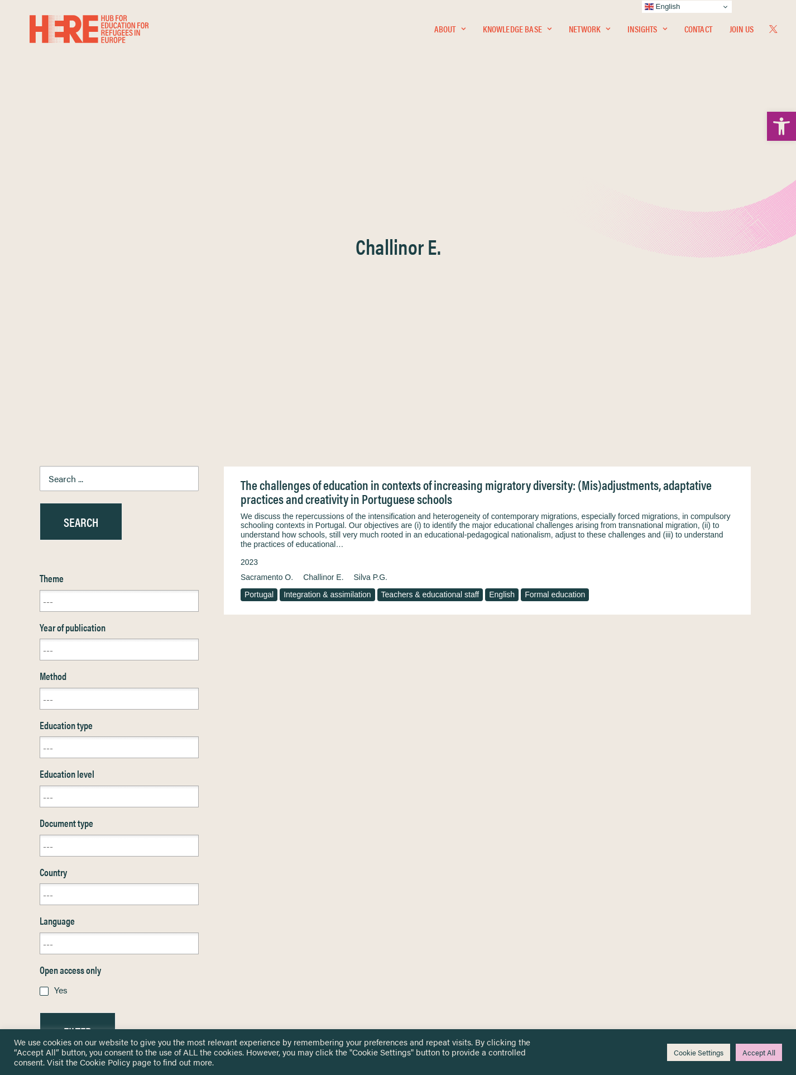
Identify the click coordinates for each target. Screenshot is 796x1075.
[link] (781, 126)
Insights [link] (646, 31)
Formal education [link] (555, 325)
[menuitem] (449, 32)
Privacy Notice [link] (431, 876)
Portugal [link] (259, 325)
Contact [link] (698, 31)
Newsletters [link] (67, 925)
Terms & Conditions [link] (439, 889)
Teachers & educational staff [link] (430, 325)
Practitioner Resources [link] (444, 961)
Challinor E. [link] (323, 308)
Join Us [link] (742, 31)
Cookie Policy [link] (105, 1062)
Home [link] (50, 875)
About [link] (450, 31)
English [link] (502, 325)
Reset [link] (50, 795)
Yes (61, 721)
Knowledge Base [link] (517, 31)
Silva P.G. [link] (370, 308)
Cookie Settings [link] (698, 1052)
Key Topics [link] (425, 974)
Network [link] (589, 31)
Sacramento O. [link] (267, 308)
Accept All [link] (758, 1052)
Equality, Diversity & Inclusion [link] (454, 902)
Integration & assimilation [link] (327, 325)
